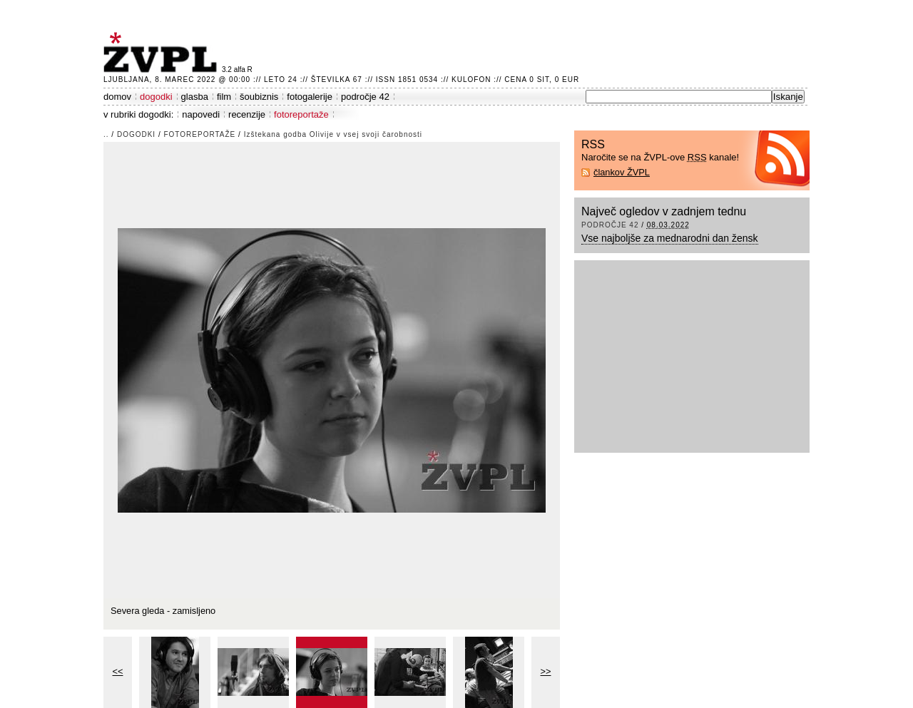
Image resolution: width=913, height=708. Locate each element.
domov (117, 96)
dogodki (156, 96)
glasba (194, 96)
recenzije (246, 114)
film (224, 96)
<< (118, 671)
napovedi (201, 114)
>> (546, 671)
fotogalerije (309, 96)
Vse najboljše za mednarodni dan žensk (669, 238)
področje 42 (365, 96)
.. (106, 134)
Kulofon (471, 79)
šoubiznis (259, 96)
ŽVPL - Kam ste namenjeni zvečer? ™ (162, 52)
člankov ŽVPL (621, 172)
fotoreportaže (301, 114)
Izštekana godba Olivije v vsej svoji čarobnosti (333, 134)
